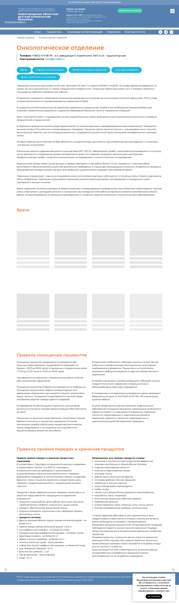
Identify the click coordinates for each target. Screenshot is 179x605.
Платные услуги (134, 32)
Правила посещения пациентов (89, 70)
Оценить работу (14, 21)
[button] (130, 10)
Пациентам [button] (54, 32)
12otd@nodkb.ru (55, 59)
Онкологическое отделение (53, 37)
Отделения (113, 32)
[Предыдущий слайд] (6, 572)
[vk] (160, 32)
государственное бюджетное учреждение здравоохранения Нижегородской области (36, 10)
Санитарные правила (126, 70)
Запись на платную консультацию (38, 77)
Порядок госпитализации (50, 70)
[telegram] (166, 32)
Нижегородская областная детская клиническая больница (38, 16)
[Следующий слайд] (173, 572)
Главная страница (26, 37)
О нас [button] (37, 32)
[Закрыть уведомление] (173, 575)
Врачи (23, 70)
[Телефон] (171, 32)
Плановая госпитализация (85, 32)
